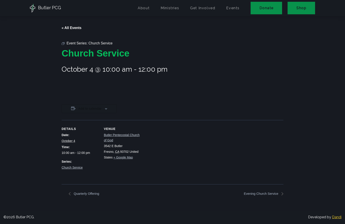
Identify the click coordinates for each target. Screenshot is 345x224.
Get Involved (202, 8)
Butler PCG (45, 8)
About (144, 8)
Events (233, 8)
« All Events (71, 28)
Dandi (336, 217)
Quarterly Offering (87, 194)
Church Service (72, 167)
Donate (266, 8)
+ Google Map (123, 157)
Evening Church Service (259, 194)
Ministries (170, 8)
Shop (301, 8)
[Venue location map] (169, 150)
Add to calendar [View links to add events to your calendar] (90, 108)
